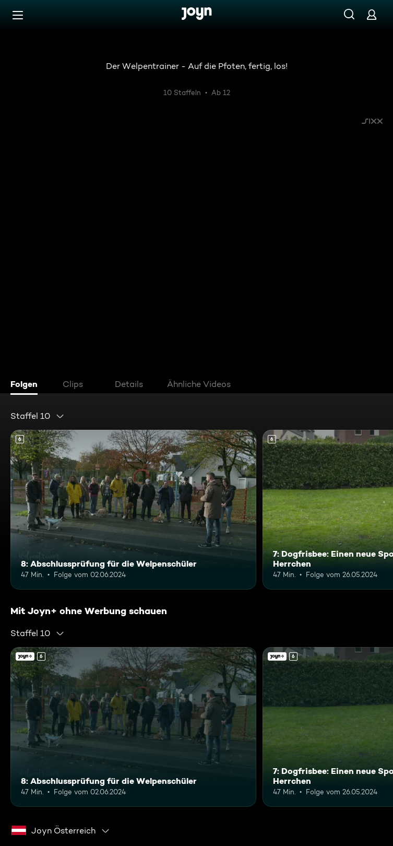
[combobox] (37, 416)
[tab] (26, 385)
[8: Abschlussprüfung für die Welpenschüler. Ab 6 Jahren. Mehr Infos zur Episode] (133, 510)
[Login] (371, 14)
